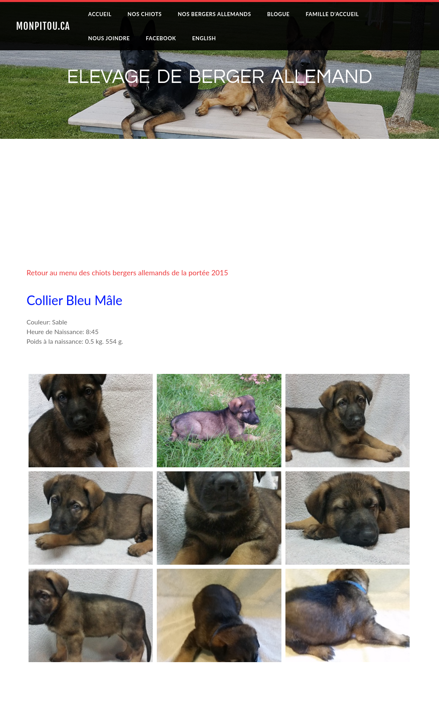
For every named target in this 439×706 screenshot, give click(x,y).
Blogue (278, 14)
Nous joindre (109, 38)
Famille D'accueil (332, 14)
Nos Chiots (144, 14)
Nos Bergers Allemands (214, 14)
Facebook (161, 38)
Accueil (99, 14)
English (204, 38)
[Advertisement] (219, 211)
